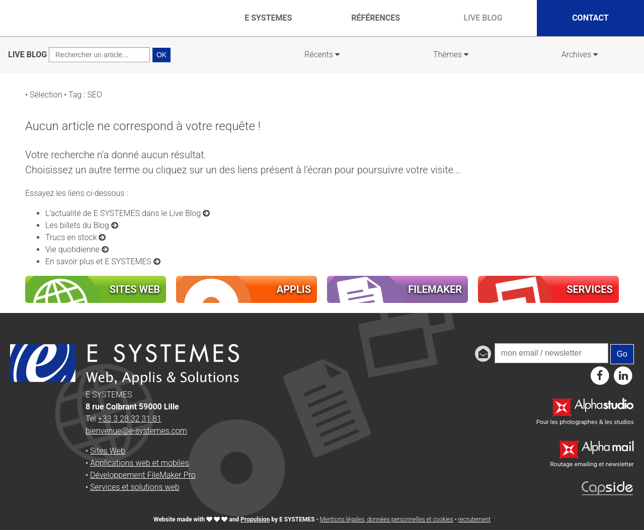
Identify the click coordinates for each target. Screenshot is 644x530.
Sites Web (107, 451)
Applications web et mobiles (139, 463)
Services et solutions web (135, 487)
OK (161, 55)
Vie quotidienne (77, 249)
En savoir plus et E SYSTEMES (102, 261)
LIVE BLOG (27, 54)
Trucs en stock (75, 237)
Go (622, 354)
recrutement (474, 519)
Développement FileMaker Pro (143, 475)
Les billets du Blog (81, 225)
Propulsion (255, 519)
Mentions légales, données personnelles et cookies (386, 519)
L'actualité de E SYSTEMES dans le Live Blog (127, 213)
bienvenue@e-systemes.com (136, 431)
